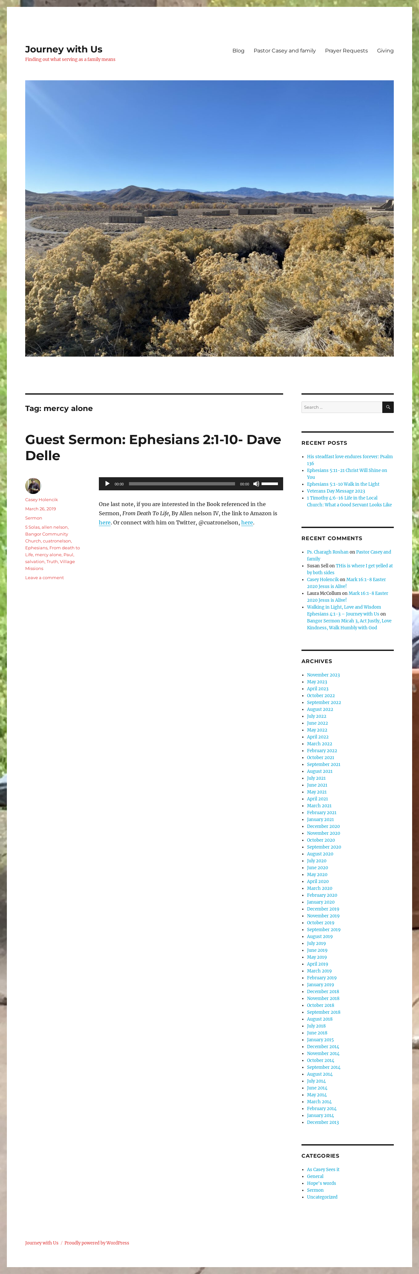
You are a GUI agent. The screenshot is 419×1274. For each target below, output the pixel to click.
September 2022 (324, 702)
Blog (238, 51)
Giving (385, 51)
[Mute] (256, 483)
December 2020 (323, 826)
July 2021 (316, 778)
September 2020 (324, 847)
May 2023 (317, 682)
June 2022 (317, 723)
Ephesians (36, 547)
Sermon (33, 517)
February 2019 (322, 978)
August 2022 (320, 709)
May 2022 (317, 730)
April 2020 (318, 881)
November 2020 (323, 833)
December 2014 (323, 1046)
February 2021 (322, 812)
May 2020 (317, 874)
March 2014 (319, 1102)
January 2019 (320, 985)
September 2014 (323, 1067)
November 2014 (323, 1053)
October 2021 (320, 757)
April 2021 (317, 799)
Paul (68, 554)
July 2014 (316, 1081)
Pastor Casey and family (285, 51)
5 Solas (32, 527)
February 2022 (322, 751)
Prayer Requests (346, 51)
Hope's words (321, 1183)
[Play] (107, 483)
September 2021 (323, 764)
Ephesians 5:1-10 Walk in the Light (343, 484)
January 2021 (320, 819)
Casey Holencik (41, 499)
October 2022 (321, 695)
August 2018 (320, 1019)
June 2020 (317, 868)
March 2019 (319, 971)
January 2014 (320, 1115)
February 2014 (322, 1108)
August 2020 (320, 854)
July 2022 (316, 716)
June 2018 (317, 1033)
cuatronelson (57, 540)
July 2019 (316, 943)
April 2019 (317, 964)
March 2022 (319, 744)
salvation (35, 561)
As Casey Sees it (323, 1169)
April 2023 (317, 689)
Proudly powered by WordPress (96, 1243)
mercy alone (48, 554)
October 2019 (321, 923)
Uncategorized (322, 1197)
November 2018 (323, 998)
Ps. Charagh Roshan (328, 552)
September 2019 (324, 929)
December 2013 (323, 1122)
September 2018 (323, 1012)
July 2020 (316, 861)
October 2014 (320, 1060)
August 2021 (320, 771)
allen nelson (55, 527)
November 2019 (323, 916)
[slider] (182, 483)
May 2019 (317, 957)
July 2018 (316, 1026)
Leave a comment (44, 577)
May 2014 (317, 1095)
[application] (191, 483)
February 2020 (322, 895)
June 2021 (317, 785)
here (105, 522)
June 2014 (317, 1088)
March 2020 (319, 888)
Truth (52, 561)
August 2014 (320, 1074)
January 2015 (320, 1040)
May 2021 (317, 792)
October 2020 (321, 840)
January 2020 (321, 902)
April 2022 (318, 737)
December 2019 (323, 909)
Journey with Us (63, 49)
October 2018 (320, 1005)
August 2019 (320, 936)
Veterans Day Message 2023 (336, 491)
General (315, 1176)
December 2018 (323, 991)
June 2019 (317, 950)
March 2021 (319, 806)
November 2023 (323, 675)
